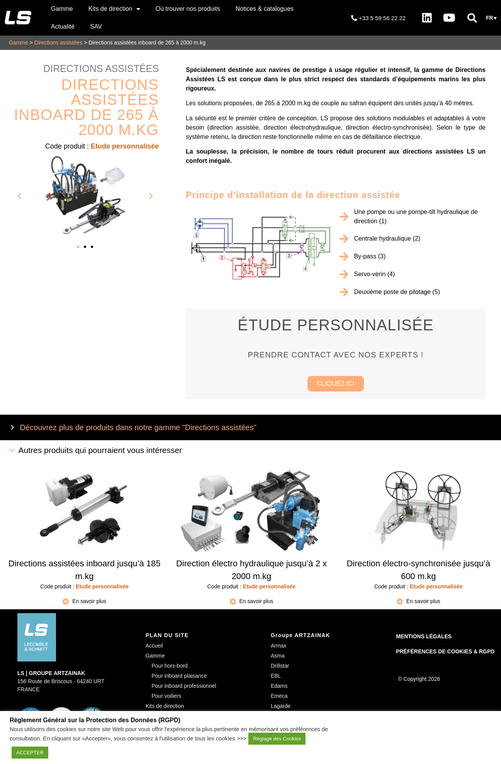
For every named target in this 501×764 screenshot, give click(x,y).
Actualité (63, 26)
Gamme (62, 8)
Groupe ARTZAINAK (300, 637)
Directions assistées (58, 42)
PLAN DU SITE (167, 637)
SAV (96, 26)
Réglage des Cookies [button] (277, 739)
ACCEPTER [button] (30, 752)
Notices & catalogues (265, 8)
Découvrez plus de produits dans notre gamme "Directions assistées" (138, 429)
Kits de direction (114, 9)
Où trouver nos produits (188, 8)
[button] (472, 17)
